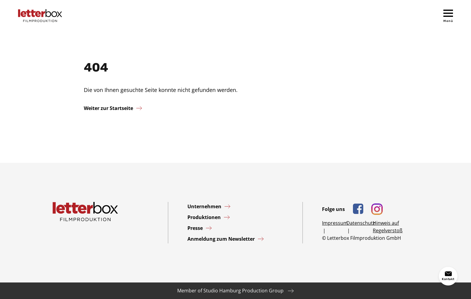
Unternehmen (204, 206)
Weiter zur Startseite (108, 108)
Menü (448, 21)
